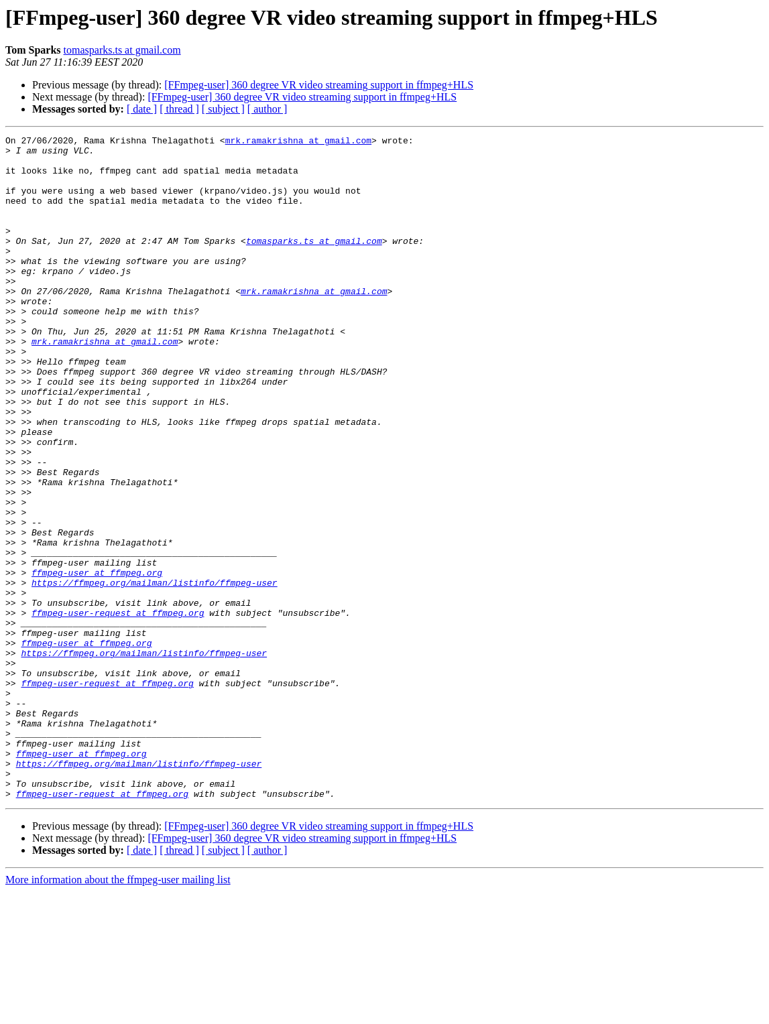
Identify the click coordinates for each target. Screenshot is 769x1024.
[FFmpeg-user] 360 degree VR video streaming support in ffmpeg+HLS (318, 84)
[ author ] (267, 109)
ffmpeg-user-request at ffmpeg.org (118, 709)
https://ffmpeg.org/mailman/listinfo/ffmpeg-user (155, 673)
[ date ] (142, 109)
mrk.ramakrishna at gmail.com (298, 142)
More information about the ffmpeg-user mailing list (118, 1012)
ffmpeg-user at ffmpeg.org (97, 661)
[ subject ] (223, 109)
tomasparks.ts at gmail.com (122, 50)
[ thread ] (179, 109)
